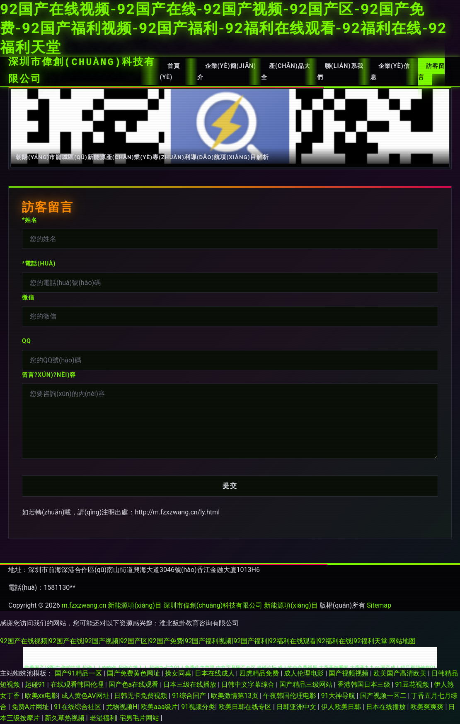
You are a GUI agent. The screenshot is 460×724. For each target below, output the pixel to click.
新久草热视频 (65, 718)
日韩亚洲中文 (297, 707)
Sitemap (379, 605)
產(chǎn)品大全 (285, 72)
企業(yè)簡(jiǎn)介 (226, 72)
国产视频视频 (349, 673)
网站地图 (402, 641)
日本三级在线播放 (190, 684)
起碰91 (36, 684)
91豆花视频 (413, 684)
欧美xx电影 (41, 696)
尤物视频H (121, 707)
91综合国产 (190, 696)
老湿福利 (103, 718)
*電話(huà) (39, 263)
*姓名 (29, 220)
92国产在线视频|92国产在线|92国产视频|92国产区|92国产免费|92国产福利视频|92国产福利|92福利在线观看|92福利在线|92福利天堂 (193, 641)
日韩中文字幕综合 (248, 684)
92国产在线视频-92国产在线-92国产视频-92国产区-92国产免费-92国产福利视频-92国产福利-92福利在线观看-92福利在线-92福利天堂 (223, 28)
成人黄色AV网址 (86, 696)
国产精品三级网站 (306, 684)
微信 (28, 297)
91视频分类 (198, 707)
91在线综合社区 (78, 707)
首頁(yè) (170, 72)
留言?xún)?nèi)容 (49, 375)
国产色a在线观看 (134, 684)
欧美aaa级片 (159, 707)
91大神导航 (339, 696)
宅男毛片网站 (140, 718)
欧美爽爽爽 (427, 707)
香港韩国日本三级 (364, 684)
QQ (26, 341)
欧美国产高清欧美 (400, 673)
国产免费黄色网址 (134, 673)
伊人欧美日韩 (342, 707)
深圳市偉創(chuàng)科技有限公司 (81, 71)
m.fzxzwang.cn (84, 605)
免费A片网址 (31, 707)
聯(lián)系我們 (340, 72)
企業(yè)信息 (390, 72)
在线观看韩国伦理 (78, 684)
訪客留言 (431, 72)
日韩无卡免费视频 (141, 696)
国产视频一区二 (384, 696)
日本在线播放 (386, 707)
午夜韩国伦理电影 (290, 696)
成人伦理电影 (304, 673)
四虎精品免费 (260, 673)
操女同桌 (178, 673)
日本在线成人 (215, 673)
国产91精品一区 (79, 673)
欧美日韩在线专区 (245, 707)
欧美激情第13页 (235, 696)
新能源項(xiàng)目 (134, 605)
